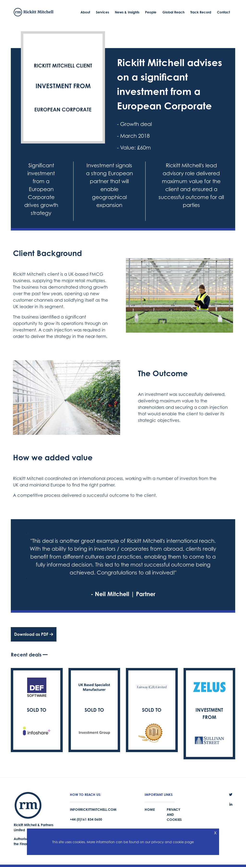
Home (150, 809)
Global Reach (173, 12)
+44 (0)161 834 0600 (86, 819)
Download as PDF (33, 634)
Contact (223, 12)
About (85, 12)
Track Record (200, 12)
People (150, 12)
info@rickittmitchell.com (93, 809)
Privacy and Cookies (174, 814)
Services (102, 12)
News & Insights (127, 12)
